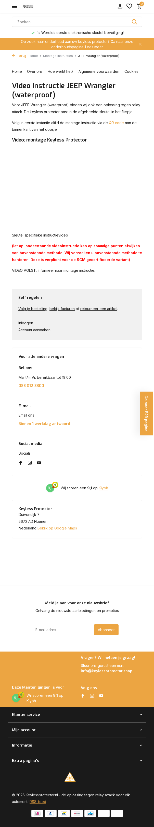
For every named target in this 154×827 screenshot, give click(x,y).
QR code (116, 123)
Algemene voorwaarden (99, 71)
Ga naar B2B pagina (146, 414)
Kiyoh (103, 488)
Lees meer (94, 47)
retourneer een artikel (98, 308)
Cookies (131, 71)
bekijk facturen (62, 308)
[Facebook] (21, 463)
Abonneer (106, 630)
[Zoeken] (77, 22)
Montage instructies (59, 56)
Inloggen (25, 323)
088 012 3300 (31, 385)
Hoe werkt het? (60, 71)
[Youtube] (39, 463)
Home (35, 56)
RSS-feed (38, 801)
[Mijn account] (120, 6)
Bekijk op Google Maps (57, 528)
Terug (19, 56)
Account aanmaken (34, 330)
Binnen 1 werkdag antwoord (44, 423)
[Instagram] (30, 463)
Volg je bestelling (32, 308)
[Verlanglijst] (129, 6)
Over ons (35, 71)
